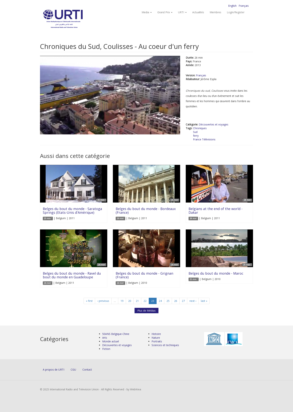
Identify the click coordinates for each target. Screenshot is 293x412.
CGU (73, 369)
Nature (156, 337)
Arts (104, 337)
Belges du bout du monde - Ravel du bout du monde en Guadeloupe (72, 275)
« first (89, 301)
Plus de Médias (146, 310)
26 (175, 301)
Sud (195, 132)
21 (137, 301)
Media (147, 12)
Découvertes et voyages (213, 124)
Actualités (198, 12)
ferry (196, 135)
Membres (215, 12)
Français (244, 5)
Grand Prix (164, 12)
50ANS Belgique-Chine (115, 334)
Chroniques (200, 128)
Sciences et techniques (165, 345)
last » (204, 301)
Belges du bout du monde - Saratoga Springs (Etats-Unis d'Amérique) (72, 210)
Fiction (106, 349)
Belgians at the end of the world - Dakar (216, 210)
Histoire (156, 334)
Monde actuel (110, 341)
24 (160, 301)
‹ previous (103, 301)
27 (183, 301)
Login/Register (235, 12)
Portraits (157, 341)
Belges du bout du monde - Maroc (216, 273)
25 (167, 301)
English (232, 5)
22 (145, 301)
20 (129, 301)
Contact (87, 369)
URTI (182, 12)
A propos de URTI (53, 369)
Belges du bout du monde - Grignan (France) (144, 275)
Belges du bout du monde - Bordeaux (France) (146, 210)
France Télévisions (204, 139)
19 (122, 301)
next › (192, 301)
